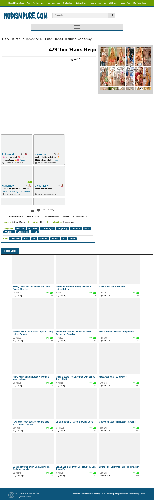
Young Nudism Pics (35, 3)
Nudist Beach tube (16, 3)
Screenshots (52, 216)
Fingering (62, 228)
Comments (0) (80, 216)
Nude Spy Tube (53, 3)
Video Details (16, 216)
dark (26, 239)
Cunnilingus (47, 228)
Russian (43, 239)
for (64, 239)
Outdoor (9, 232)
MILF (86, 228)
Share (66, 216)
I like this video (33, 210)
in (34, 239)
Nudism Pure (80, 3)
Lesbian (76, 228)
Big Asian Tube (139, 3)
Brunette (32, 228)
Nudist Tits (67, 3)
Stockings (23, 232)
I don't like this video (39, 210)
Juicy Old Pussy (110, 3)
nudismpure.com (32, 494)
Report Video (34, 216)
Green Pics (125, 3)
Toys (34, 232)
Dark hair (15, 239)
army (72, 239)
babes (55, 239)
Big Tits (20, 228)
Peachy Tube (95, 3)
